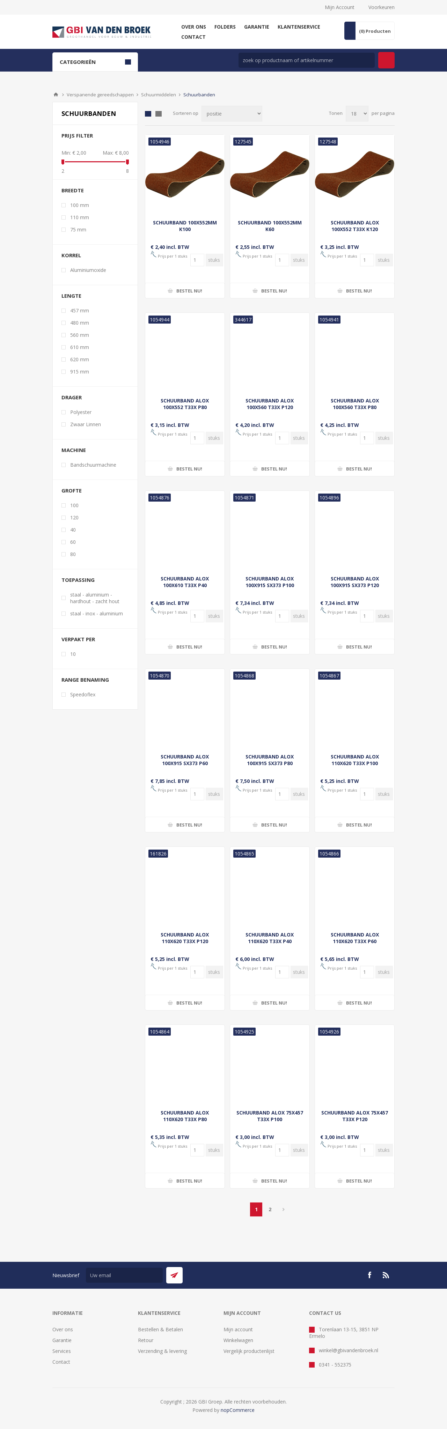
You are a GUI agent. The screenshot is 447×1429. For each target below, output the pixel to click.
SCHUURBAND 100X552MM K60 (270, 225)
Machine (73, 449)
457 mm (79, 310)
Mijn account (238, 1329)
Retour (145, 1340)
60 (73, 542)
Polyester (80, 412)
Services (61, 1351)
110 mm (79, 217)
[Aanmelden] (124, 1275)
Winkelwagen (238, 1340)
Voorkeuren (381, 7)
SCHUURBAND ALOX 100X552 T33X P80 (185, 403)
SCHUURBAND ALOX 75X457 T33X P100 (269, 1116)
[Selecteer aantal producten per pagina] (357, 113)
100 (74, 505)
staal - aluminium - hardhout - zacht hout (94, 598)
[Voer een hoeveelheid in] (197, 260)
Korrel (71, 255)
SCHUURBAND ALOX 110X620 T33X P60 (355, 938)
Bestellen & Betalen (160, 1329)
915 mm (79, 371)
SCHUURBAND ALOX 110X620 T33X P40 (270, 938)
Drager (71, 397)
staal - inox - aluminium (96, 613)
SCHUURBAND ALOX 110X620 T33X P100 (355, 760)
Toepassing (78, 579)
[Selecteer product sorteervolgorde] (231, 113)
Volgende (283, 1209)
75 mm (78, 229)
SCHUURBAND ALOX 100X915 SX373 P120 (354, 581)
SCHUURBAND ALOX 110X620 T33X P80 (185, 1116)
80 (73, 554)
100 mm (79, 205)
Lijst (158, 114)
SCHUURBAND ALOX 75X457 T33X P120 (354, 1116)
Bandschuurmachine (93, 464)
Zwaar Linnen (85, 424)
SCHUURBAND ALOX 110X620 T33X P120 (185, 938)
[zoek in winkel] (307, 60)
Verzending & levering (162, 1351)
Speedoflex (82, 694)
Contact (61, 1361)
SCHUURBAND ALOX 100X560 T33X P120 (270, 403)
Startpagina (55, 94)
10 (73, 654)
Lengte (71, 295)
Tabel (148, 114)
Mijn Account (339, 7)
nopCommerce (238, 1410)
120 (74, 517)
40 (73, 529)
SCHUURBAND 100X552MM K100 (185, 225)
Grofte (71, 490)
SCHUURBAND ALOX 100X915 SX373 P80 (270, 760)
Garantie (62, 1340)
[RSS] (386, 1275)
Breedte (72, 190)
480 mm (79, 322)
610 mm (79, 347)
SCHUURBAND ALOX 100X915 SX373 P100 (270, 581)
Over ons (62, 1329)
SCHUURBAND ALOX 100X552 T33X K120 (355, 225)
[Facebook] (369, 1275)
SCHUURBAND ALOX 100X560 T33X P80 (355, 403)
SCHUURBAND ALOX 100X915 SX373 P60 (185, 760)
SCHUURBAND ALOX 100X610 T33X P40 (185, 581)
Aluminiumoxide (88, 270)
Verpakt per (78, 639)
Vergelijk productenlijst (249, 1351)
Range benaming (85, 679)
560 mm (79, 335)
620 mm (79, 359)
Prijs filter (77, 135)
